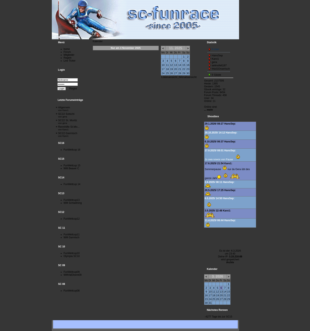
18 (167, 69)
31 (210, 302)
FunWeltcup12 (72, 218)
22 (183, 69)
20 (175, 69)
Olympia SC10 (72, 256)
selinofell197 (219, 65)
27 (175, 73)
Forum (67, 52)
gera (214, 62)
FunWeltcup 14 (72, 184)
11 (167, 65)
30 (187, 73)
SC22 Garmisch (67, 134)
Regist (73, 88)
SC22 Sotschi (66, 115)
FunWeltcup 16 (72, 149)
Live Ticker (70, 60)
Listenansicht (169, 77)
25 (167, 73)
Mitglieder (69, 54)
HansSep (217, 55)
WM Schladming (73, 202)
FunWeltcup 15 (72, 165)
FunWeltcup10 (72, 253)
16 (187, 65)
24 (163, 73)
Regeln (68, 57)
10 (163, 65)
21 (179, 69)
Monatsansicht (188, 77)
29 (183, 73)
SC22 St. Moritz (67, 121)
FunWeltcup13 (72, 200)
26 (171, 73)
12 (171, 65)
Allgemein (64, 108)
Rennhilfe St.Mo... (68, 128)
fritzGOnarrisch (221, 68)
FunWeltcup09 (72, 271)
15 (183, 65)
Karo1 (215, 58)
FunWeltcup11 (72, 234)
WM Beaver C (71, 168)
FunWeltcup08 (72, 290)
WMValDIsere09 (73, 274)
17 (163, 69)
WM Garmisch (71, 237)
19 (171, 69)
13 (175, 65)
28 (179, 73)
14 (179, 65)
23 (187, 69)
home (67, 49)
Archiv (230, 262)
